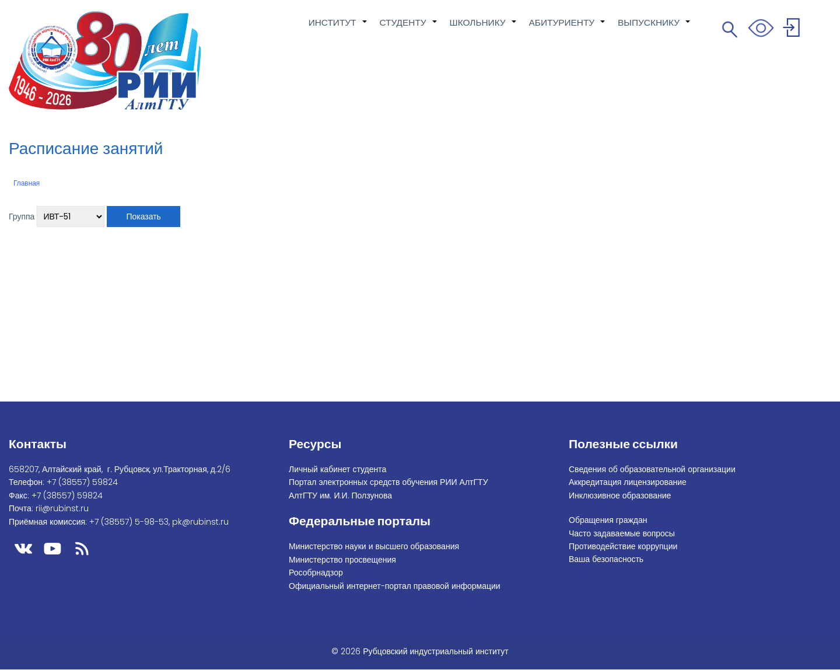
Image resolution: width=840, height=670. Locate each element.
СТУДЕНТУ (409, 28)
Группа (21, 216)
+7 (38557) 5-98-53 (129, 522)
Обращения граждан (608, 520)
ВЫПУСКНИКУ (654, 28)
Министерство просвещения (342, 560)
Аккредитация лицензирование (628, 482)
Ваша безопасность (606, 559)
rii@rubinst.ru (62, 508)
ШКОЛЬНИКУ (483, 28)
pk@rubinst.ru (200, 522)
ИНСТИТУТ (338, 28)
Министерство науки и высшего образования (374, 546)
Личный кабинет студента (337, 469)
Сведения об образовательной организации (652, 469)
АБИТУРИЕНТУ (568, 28)
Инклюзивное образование (620, 495)
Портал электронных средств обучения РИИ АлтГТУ (388, 482)
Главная (26, 183)
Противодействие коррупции (623, 546)
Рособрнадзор (316, 572)
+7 (82, 482)
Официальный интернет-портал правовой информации (395, 586)
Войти (793, 29)
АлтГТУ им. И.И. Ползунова (340, 495)
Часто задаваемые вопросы (622, 533)
